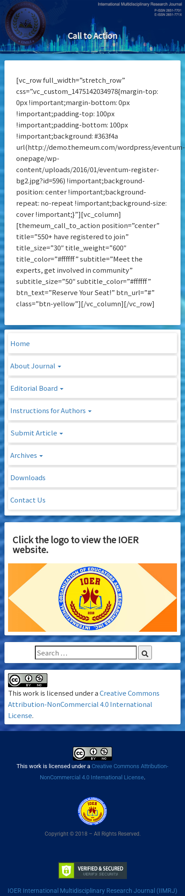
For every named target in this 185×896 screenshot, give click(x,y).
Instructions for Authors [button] (51, 410)
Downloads (28, 477)
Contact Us (28, 499)
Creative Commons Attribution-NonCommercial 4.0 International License (84, 704)
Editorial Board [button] (36, 388)
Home (20, 343)
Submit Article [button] (36, 432)
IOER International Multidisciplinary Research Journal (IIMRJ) (92, 890)
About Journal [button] (35, 365)
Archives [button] (26, 455)
